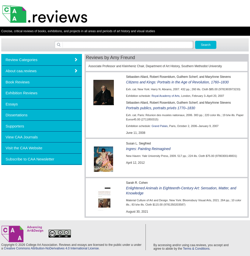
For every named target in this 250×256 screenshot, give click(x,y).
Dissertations (17, 115)
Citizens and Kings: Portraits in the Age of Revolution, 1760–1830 (177, 82)
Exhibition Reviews (21, 93)
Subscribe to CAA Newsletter (30, 159)
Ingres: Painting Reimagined (148, 149)
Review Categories (21, 60)
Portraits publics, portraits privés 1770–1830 (160, 108)
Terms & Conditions (196, 248)
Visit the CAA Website (24, 148)
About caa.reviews (21, 71)
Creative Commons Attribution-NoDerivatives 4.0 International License (51, 248)
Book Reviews (18, 82)
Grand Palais (160, 125)
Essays (12, 104)
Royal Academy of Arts (166, 95)
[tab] (41, 59)
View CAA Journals (22, 137)
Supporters (15, 126)
